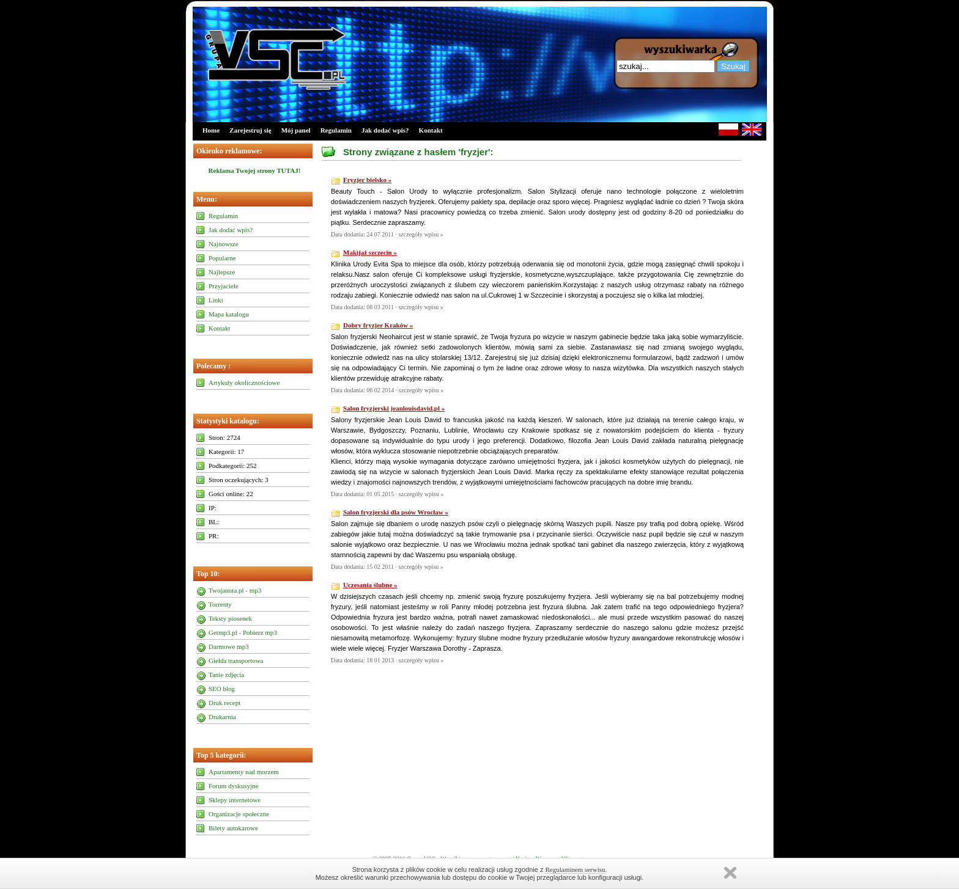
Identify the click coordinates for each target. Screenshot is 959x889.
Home (211, 130)
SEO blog (222, 688)
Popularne (222, 258)
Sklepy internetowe (235, 799)
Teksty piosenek (230, 618)
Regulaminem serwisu (575, 869)
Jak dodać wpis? (385, 130)
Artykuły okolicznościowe (244, 382)
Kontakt (431, 130)
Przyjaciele (224, 286)
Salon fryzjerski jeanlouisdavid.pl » (394, 408)
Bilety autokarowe (233, 828)
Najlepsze (222, 272)
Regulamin (336, 130)
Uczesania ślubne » (370, 584)
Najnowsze (224, 243)
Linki (216, 300)
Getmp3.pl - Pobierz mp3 (243, 632)
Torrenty (220, 604)
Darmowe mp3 (229, 646)
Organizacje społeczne (239, 814)
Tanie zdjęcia (226, 674)
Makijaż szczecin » (370, 252)
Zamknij (730, 873)
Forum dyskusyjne (234, 785)
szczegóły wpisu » (420, 234)
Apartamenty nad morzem (244, 771)
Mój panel (296, 130)
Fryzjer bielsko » (367, 179)
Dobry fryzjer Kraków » (378, 325)
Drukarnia (222, 716)
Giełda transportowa (236, 660)
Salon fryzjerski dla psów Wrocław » (395, 512)
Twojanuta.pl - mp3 (235, 590)
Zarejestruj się (250, 130)
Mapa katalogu (229, 314)
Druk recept (224, 702)
